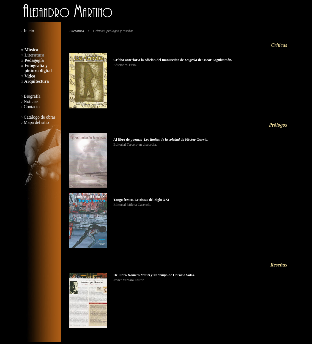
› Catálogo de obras (38, 117)
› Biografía (30, 96)
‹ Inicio (27, 30)
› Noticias (30, 101)
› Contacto (30, 106)
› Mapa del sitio (35, 122)
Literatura (76, 31)
